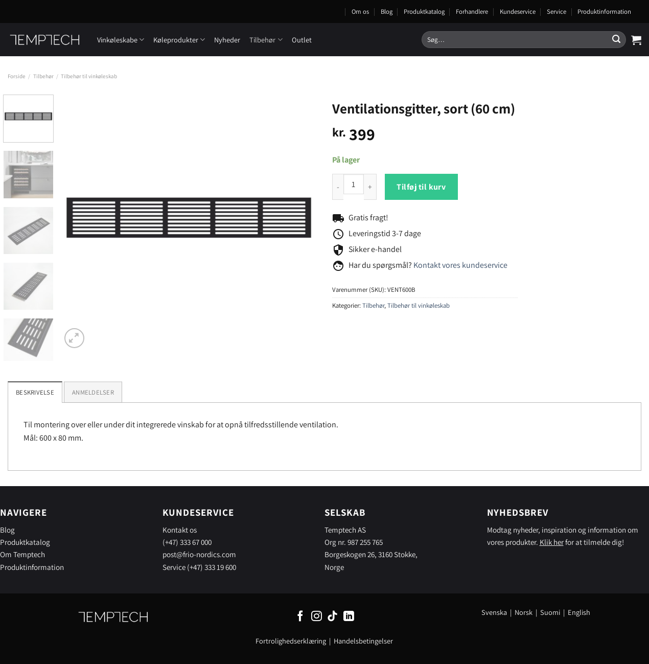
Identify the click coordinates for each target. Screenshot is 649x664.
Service (556, 11)
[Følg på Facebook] (300, 617)
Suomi (550, 612)
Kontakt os (180, 529)
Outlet (302, 39)
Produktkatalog (424, 11)
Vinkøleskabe (120, 39)
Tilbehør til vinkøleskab (89, 76)
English (579, 612)
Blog (386, 11)
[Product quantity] (353, 184)
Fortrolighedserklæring (291, 641)
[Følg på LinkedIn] (348, 617)
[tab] (93, 392)
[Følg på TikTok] (332, 617)
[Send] (616, 40)
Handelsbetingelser (363, 641)
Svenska (494, 612)
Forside (17, 76)
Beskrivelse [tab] (35, 392)
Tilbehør (265, 39)
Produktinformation (604, 11)
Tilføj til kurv (421, 186)
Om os (360, 11)
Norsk (524, 612)
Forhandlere (472, 11)
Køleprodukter (179, 39)
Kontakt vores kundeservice (460, 265)
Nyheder (227, 39)
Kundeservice (518, 11)
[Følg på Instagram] (316, 617)
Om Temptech (22, 554)
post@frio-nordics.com (199, 554)
